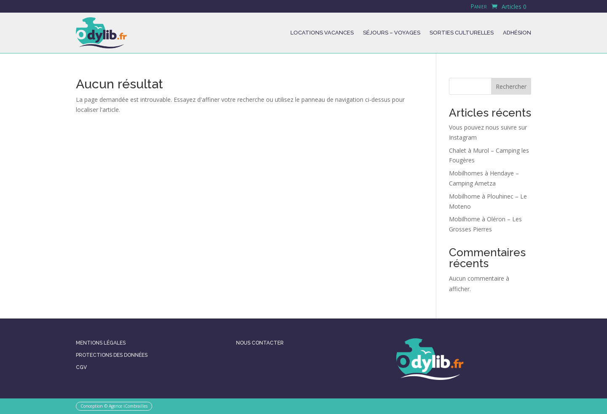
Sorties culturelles (462, 32)
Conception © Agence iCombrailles (114, 406)
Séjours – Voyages (391, 32)
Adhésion (517, 32)
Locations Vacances (322, 32)
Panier (478, 6)
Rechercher (511, 86)
